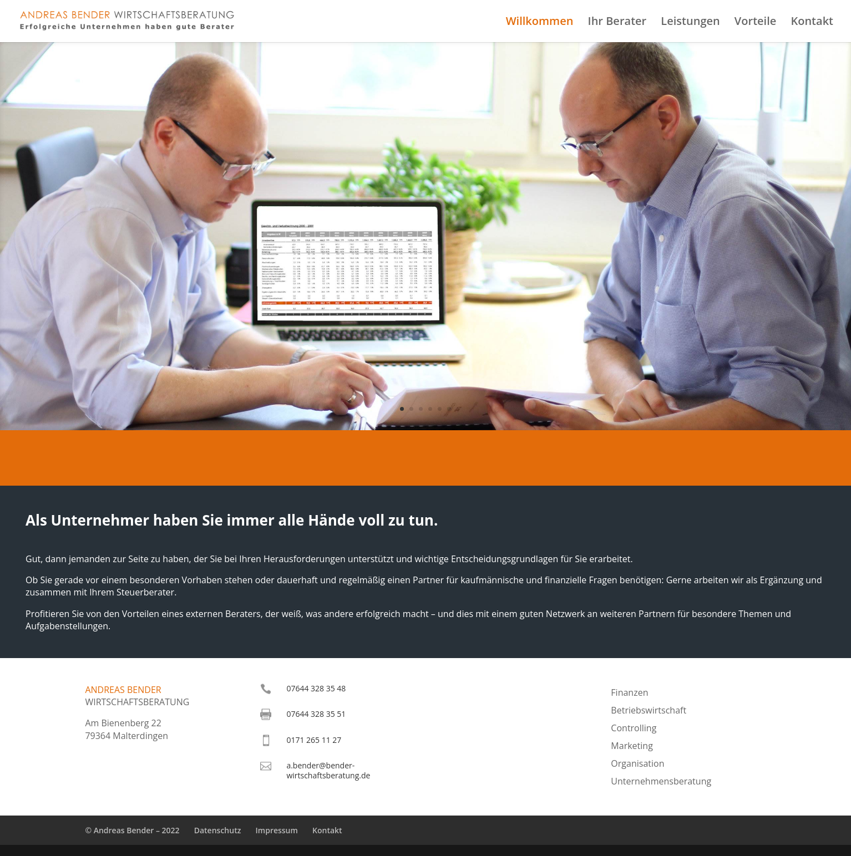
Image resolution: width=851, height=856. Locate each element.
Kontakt (812, 22)
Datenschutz (217, 830)
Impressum (277, 830)
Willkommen (540, 22)
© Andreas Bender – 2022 (132, 830)
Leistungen (690, 22)
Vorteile (755, 22)
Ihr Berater (617, 22)
